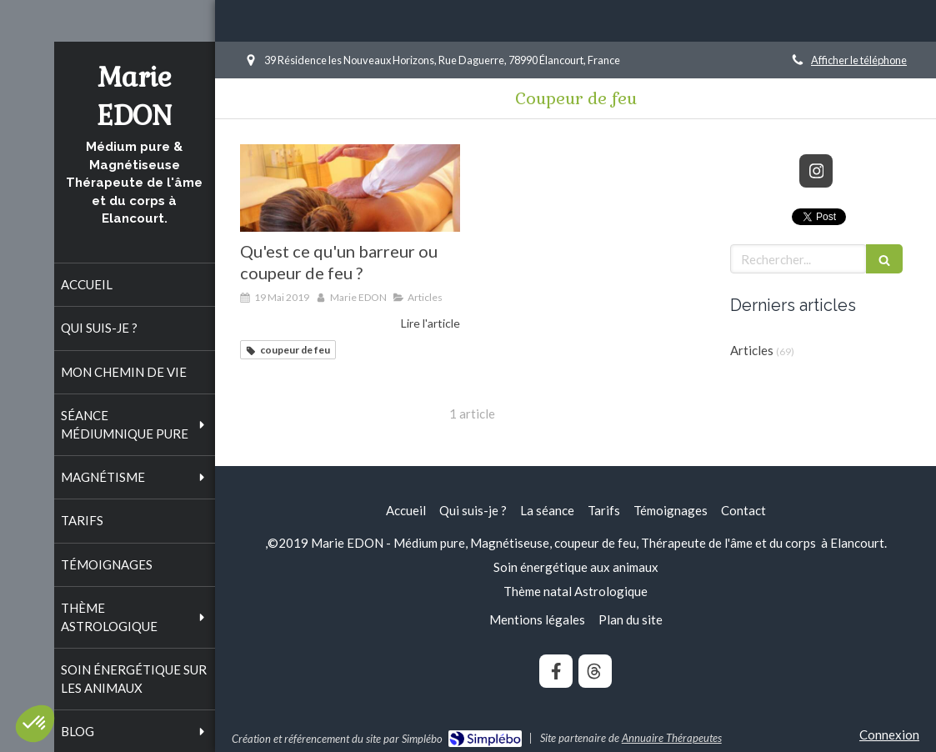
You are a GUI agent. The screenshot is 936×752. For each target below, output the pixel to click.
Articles (751, 350)
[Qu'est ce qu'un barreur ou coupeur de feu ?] (350, 188)
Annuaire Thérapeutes (672, 737)
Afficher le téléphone (859, 60)
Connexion (889, 734)
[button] (35, 724)
